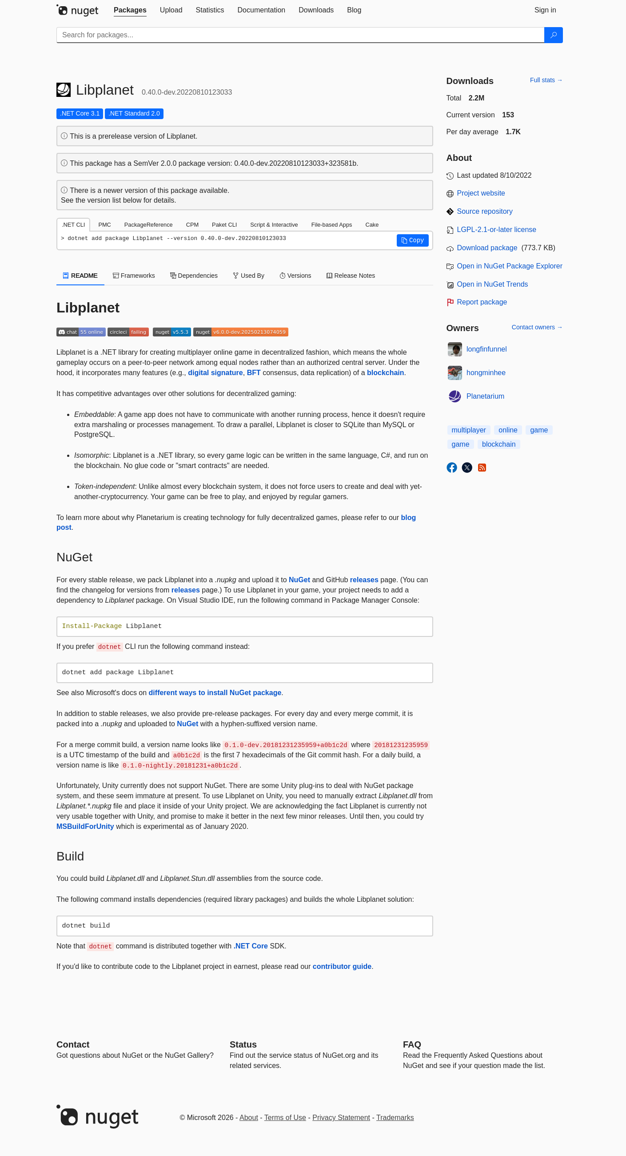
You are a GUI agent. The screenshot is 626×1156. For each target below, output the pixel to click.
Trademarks (395, 1117)
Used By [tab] (248, 275)
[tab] (130, 10)
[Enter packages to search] (300, 35)
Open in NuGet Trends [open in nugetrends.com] (492, 284)
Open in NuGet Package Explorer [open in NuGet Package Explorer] (509, 266)
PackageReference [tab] (148, 224)
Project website (481, 193)
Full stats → (546, 80)
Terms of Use (285, 1117)
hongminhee (486, 372)
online (508, 430)
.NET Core (251, 946)
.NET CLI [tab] (73, 224)
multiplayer (469, 430)
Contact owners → (537, 327)
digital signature (215, 372)
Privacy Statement (341, 1117)
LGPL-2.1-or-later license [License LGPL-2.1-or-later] (497, 229)
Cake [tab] (372, 224)
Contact (72, 1044)
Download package (487, 248)
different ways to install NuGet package (215, 692)
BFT (254, 372)
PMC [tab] (104, 224)
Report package (482, 302)
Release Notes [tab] (351, 275)
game (539, 430)
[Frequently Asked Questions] (412, 1044)
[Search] (553, 35)
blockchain (385, 372)
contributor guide (342, 966)
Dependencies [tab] (194, 275)
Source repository (485, 211)
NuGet (299, 580)
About (248, 1117)
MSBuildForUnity (85, 826)
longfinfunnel (487, 349)
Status (243, 1044)
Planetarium (485, 396)
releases (364, 580)
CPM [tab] (192, 224)
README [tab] (80, 275)
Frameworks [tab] (134, 275)
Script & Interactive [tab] (274, 224)
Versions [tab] (295, 275)
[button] (413, 240)
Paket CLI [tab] (224, 224)
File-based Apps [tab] (331, 224)
